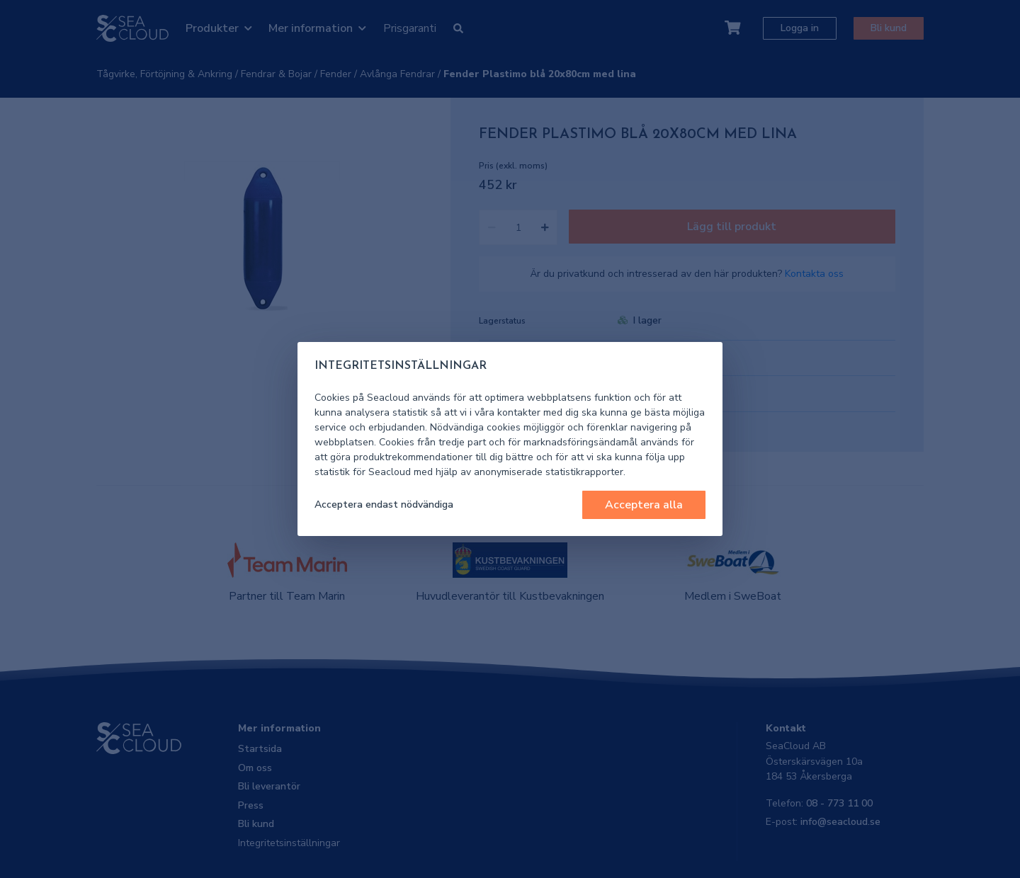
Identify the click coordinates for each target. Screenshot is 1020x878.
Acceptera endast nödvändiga (383, 504)
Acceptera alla (644, 505)
